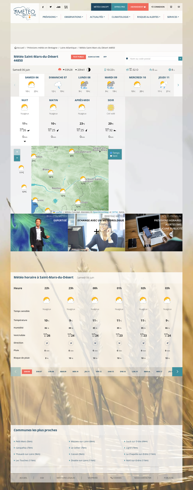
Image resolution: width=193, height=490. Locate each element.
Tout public (78, 57)
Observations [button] (72, 17)
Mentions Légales (66, 477)
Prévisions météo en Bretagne (42, 47)
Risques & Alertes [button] (147, 17)
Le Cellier (77, 447)
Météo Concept (101, 7)
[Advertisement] (96, 33)
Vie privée (93, 477)
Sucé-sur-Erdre (135, 441)
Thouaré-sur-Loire (27, 454)
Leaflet (57, 212)
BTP (105, 57)
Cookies (115, 477)
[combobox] (156, 59)
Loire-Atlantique (68, 47)
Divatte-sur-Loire (82, 460)
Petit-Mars (23, 441)
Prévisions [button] (49, 17)
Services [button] (172, 17)
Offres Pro (119, 7)
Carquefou (23, 447)
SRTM (115, 212)
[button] (22, 169)
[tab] (27, 371)
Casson (76, 454)
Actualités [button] (96, 17)
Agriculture (93, 57)
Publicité (168, 477)
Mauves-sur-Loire (82, 441)
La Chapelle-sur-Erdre (140, 454)
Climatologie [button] (120, 17)
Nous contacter (142, 477)
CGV (42, 477)
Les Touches (24, 460)
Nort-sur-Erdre (136, 460)
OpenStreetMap (101, 212)
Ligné (131, 447)
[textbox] (155, 59)
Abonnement (138, 7)
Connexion (158, 7)
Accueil (19, 47)
